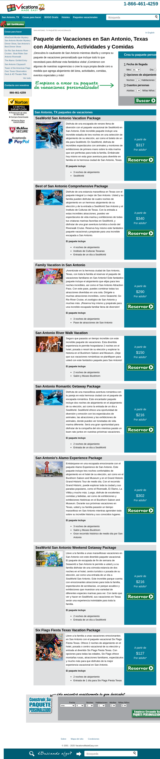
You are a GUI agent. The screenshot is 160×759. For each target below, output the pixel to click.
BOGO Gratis (51, 17)
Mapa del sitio (77, 739)
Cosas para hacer (31, 17)
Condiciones (93, 739)
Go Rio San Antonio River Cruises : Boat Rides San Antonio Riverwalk (16, 53)
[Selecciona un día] (80, 705)
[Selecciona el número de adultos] (138, 90)
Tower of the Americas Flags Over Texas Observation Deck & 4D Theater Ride (17, 71)
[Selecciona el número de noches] (138, 80)
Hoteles (66, 17)
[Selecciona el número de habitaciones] (101, 705)
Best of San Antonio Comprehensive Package (71, 186)
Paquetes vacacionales (85, 17)
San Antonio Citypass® (15, 64)
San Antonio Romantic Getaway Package (67, 386)
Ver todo (27, 78)
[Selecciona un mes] (136, 69)
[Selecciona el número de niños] (124, 705)
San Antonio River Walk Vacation (61, 333)
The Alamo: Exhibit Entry (16, 60)
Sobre (63, 739)
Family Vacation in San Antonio (60, 265)
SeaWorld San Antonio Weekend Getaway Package (75, 547)
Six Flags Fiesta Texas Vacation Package (67, 630)
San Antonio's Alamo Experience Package (68, 458)
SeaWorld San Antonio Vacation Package (68, 118)
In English (149, 33)
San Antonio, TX (10, 17)
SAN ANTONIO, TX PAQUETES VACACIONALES (52, 30)
